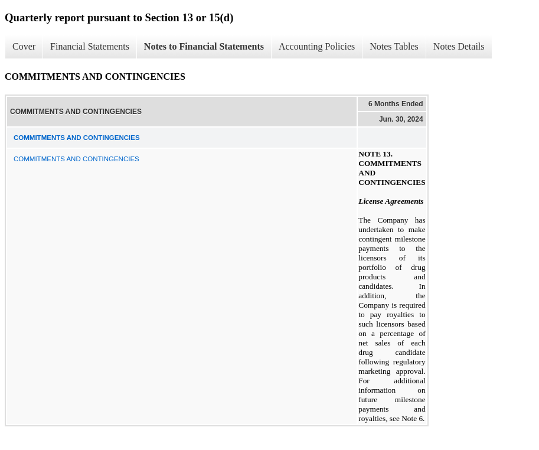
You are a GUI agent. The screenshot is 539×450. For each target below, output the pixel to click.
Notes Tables (394, 46)
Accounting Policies (317, 46)
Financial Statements (89, 46)
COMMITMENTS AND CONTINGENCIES (76, 158)
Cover (23, 46)
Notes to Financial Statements (204, 46)
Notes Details (459, 46)
